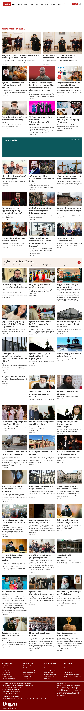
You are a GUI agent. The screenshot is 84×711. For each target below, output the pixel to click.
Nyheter (14, 4)
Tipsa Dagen (26, 668)
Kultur (36, 4)
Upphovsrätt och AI (28, 676)
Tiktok (20, 698)
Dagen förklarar (27, 674)
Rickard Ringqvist (28, 685)
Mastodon (41, 698)
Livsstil (47, 4)
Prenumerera (67, 4)
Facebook (9, 698)
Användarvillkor (6, 674)
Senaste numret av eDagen (50, 676)
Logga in (75, 4)
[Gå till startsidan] (6, 4)
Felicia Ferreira (27, 683)
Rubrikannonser (68, 670)
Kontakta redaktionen (28, 666)
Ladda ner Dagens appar (50, 670)
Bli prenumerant (48, 666)
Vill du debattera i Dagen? (29, 670)
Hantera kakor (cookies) (8, 678)
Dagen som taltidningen (50, 674)
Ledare (20, 4)
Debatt (26, 4)
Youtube (25, 698)
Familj (31, 4)
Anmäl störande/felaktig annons (72, 676)
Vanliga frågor (6, 670)
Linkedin (32, 698)
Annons (59, 4)
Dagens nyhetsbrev (48, 672)
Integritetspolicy (6, 672)
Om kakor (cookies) (7, 676)
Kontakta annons (68, 666)
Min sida (4, 668)
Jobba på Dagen (15, 696)
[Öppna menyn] (80, 4)
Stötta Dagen (6, 696)
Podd (41, 4)
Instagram (15, 698)
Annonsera (66, 668)
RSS (46, 698)
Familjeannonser (68, 672)
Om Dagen (25, 678)
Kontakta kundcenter (7, 666)
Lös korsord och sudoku (29, 672)
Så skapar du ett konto (49, 668)
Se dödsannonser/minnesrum (71, 674)
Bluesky (36, 698)
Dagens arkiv (47, 678)
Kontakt (53, 4)
